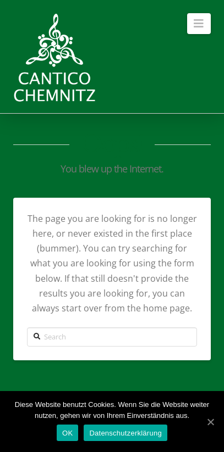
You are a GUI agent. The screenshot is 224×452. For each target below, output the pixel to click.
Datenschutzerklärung (125, 433)
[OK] (210, 421)
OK (67, 433)
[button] (199, 23)
